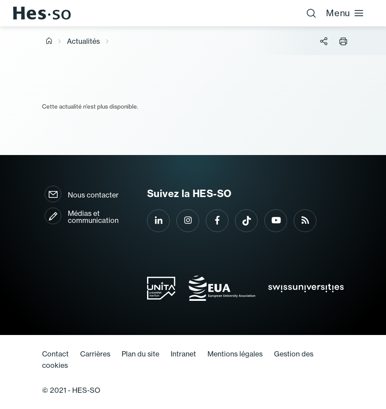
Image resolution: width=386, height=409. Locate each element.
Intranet (183, 353)
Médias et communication (93, 217)
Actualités (83, 41)
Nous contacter (93, 194)
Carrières (95, 353)
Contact (55, 353)
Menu (345, 13)
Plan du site (140, 353)
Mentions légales (235, 353)
